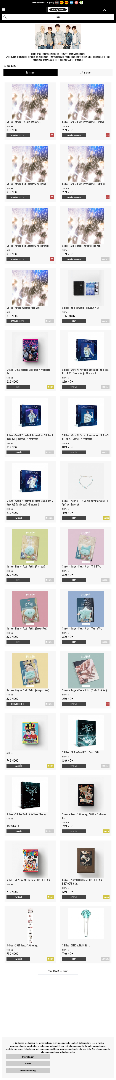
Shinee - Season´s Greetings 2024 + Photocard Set (84, 816)
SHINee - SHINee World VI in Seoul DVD (80, 752)
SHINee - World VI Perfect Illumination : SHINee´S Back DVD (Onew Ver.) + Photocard (29, 437)
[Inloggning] (104, 10)
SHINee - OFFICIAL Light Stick (76, 945)
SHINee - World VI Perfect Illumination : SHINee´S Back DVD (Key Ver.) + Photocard (85, 437)
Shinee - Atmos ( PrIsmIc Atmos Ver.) (23, 122)
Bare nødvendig (28, 1071)
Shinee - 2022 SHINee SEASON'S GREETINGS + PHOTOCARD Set (83, 881)
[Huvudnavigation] (3, 10)
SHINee (9, 126)
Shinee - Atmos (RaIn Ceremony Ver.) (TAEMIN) (27, 246)
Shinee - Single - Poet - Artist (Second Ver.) (26, 628)
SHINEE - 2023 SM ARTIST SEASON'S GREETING (28, 880)
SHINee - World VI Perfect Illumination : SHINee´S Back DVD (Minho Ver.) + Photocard (29, 502)
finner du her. (70, 1051)
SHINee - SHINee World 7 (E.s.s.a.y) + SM (81, 308)
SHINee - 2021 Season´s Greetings (22, 945)
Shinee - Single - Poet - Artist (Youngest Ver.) (27, 690)
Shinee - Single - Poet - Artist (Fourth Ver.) (82, 628)
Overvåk (74, 386)
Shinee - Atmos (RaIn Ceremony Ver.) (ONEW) (83, 122)
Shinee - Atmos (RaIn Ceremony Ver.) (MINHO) (83, 184)
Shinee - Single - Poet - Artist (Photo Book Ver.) (84, 690)
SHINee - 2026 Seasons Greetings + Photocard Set (28, 371)
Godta (28, 1064)
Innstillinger (28, 1057)
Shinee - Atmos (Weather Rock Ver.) (23, 308)
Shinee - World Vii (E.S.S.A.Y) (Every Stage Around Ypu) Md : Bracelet (85, 502)
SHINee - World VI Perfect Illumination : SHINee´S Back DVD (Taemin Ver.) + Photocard (85, 371)
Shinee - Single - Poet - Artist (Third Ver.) (81, 566)
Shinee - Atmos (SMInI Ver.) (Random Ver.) (81, 246)
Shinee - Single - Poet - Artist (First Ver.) (25, 566)
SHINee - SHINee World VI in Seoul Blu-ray (26, 814)
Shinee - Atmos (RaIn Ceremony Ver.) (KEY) (26, 184)
